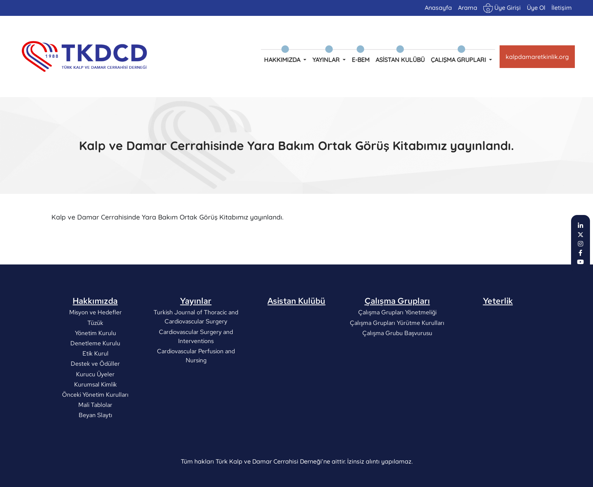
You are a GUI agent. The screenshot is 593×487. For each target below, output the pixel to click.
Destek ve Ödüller (95, 364)
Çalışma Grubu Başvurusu (397, 333)
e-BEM (360, 59)
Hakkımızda (95, 300)
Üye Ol (536, 7)
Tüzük (95, 322)
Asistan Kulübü (400, 59)
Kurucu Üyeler (95, 374)
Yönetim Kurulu (95, 333)
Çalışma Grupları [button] (459, 59)
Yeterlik (498, 300)
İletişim (561, 7)
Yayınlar (195, 300)
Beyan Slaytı (95, 415)
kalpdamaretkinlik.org (537, 56)
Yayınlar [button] (326, 59)
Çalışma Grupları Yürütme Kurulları (397, 322)
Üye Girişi (502, 8)
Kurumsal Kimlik (95, 384)
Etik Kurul (95, 353)
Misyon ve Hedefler (95, 312)
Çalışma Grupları (397, 300)
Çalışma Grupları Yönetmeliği (397, 312)
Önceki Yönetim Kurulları (95, 395)
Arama (467, 7)
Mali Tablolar (95, 405)
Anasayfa (438, 7)
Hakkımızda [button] (283, 59)
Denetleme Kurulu (95, 343)
